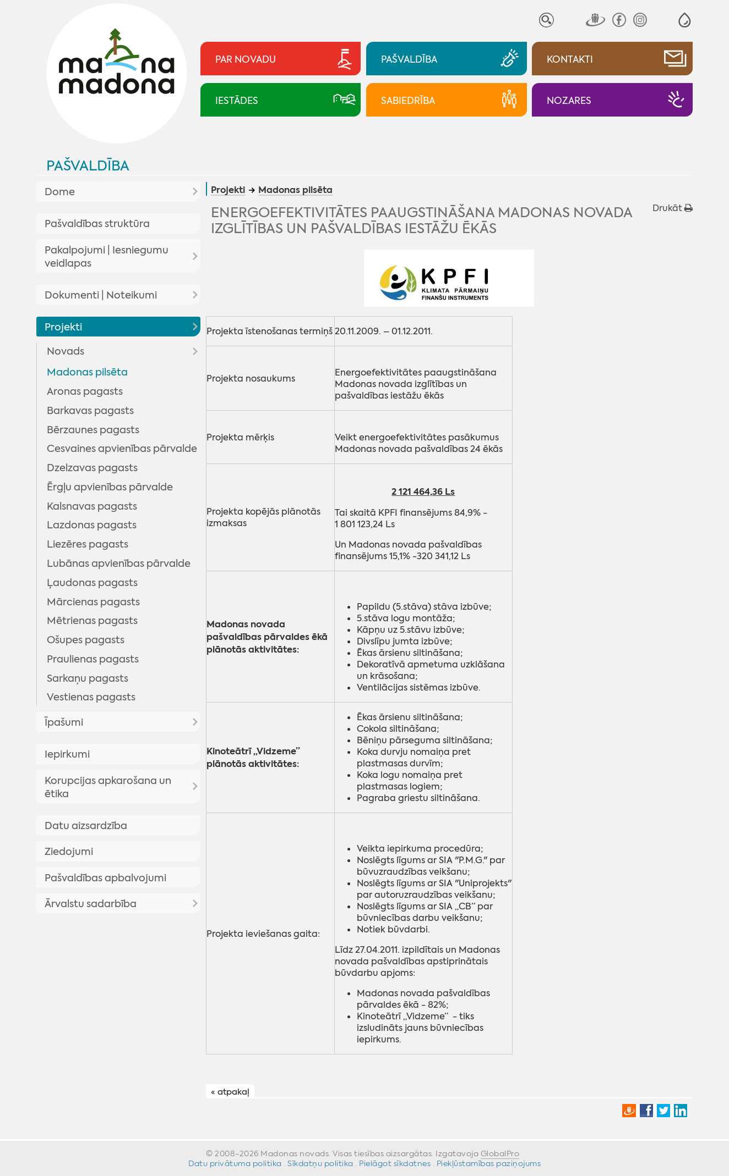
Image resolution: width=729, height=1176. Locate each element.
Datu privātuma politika (235, 1163)
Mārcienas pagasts (93, 602)
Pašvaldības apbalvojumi (105, 878)
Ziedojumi (69, 851)
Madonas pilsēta (87, 372)
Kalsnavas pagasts (92, 506)
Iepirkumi (67, 754)
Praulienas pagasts (93, 659)
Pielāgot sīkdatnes (395, 1163)
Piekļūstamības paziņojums (489, 1163)
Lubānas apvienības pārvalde (119, 563)
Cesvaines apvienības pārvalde (122, 448)
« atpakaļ (230, 1091)
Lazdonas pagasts (92, 525)
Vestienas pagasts (91, 697)
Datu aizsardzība (86, 825)
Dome (60, 191)
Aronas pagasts (85, 391)
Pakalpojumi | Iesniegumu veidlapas (106, 257)
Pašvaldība (87, 166)
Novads (65, 351)
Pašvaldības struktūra (97, 223)
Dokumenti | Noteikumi (101, 295)
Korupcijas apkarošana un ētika (108, 787)
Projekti (63, 327)
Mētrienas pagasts (92, 620)
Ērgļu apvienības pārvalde (110, 487)
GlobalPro (500, 1153)
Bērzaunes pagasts (93, 430)
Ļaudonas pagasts (92, 582)
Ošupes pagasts (85, 640)
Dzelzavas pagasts (92, 467)
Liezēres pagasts (87, 544)
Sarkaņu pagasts (87, 678)
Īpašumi (64, 722)
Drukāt (672, 208)
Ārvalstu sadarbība (91, 903)
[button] (685, 20)
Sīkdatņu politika (320, 1163)
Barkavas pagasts (90, 410)
